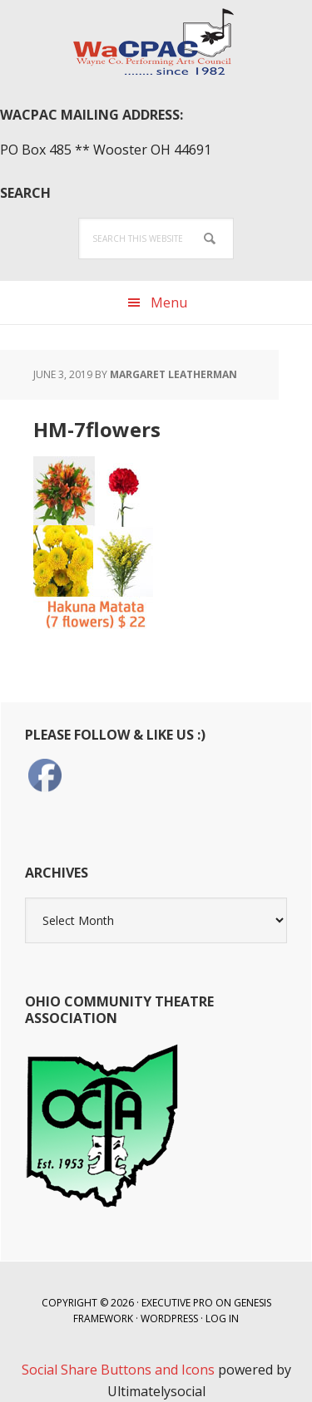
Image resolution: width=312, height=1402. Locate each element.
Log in (222, 1318)
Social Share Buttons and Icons (118, 1369)
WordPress (169, 1318)
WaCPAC (156, 41)
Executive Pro (177, 1303)
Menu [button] (169, 302)
